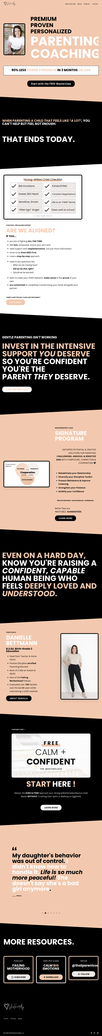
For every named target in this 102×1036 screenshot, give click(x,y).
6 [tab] (56, 913)
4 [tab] (51, 913)
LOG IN (95, 4)
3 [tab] (48, 913)
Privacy (13, 1019)
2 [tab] (45, 913)
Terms (5, 1019)
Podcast (87, 4)
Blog (20, 1019)
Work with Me (70, 4)
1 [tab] (43, 913)
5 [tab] (54, 913)
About (79, 4)
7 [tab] (59, 913)
